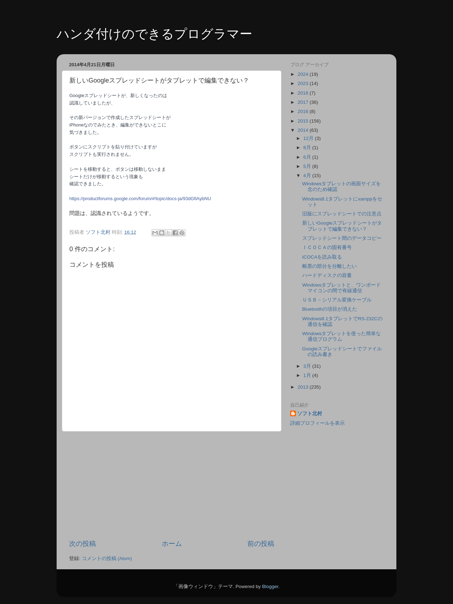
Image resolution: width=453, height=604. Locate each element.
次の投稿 (82, 543)
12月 (309, 138)
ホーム (172, 543)
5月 (307, 166)
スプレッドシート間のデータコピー (342, 238)
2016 (304, 111)
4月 (307, 175)
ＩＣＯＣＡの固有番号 (327, 247)
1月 (307, 375)
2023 (304, 83)
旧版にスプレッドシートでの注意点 (342, 213)
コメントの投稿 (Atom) (107, 558)
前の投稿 (260, 543)
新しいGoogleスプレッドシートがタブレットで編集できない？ (342, 225)
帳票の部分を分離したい (329, 266)
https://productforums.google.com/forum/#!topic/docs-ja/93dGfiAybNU (140, 198)
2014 (304, 130)
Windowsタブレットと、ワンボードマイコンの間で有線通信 (341, 287)
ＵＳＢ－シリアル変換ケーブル (337, 300)
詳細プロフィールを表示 (317, 423)
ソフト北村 (309, 413)
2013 (304, 387)
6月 (307, 157)
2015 (304, 121)
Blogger (270, 586)
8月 (307, 147)
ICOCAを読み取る (322, 257)
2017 (304, 102)
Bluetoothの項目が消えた (329, 309)
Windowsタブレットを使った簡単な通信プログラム (341, 336)
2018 (304, 93)
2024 (304, 74)
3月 (307, 366)
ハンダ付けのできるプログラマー (154, 34)
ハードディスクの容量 (327, 275)
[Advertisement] (172, 485)
